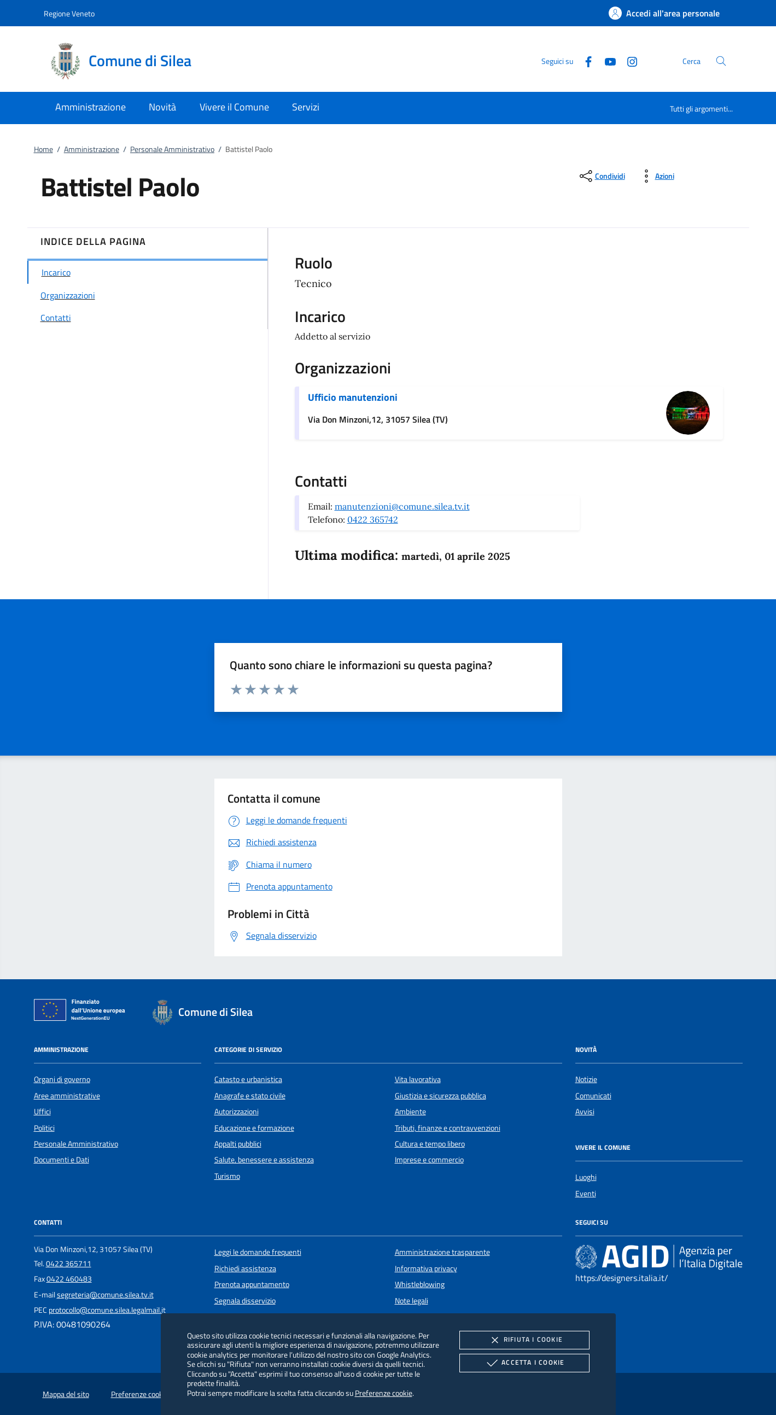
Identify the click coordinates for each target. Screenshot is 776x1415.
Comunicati (593, 1096)
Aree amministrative (67, 1096)
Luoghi (586, 1177)
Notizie (586, 1079)
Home (43, 149)
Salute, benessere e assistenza (264, 1160)
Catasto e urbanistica (248, 1079)
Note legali (411, 1301)
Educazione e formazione (254, 1128)
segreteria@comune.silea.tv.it (105, 1295)
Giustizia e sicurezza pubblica (440, 1096)
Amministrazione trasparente (442, 1252)
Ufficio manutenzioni (353, 397)
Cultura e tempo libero (430, 1144)
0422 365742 (372, 519)
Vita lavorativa (418, 1079)
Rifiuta (524, 1340)
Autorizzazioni (236, 1112)
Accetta (524, 1363)
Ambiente (410, 1112)
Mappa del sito (66, 1394)
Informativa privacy (426, 1268)
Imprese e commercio (429, 1160)
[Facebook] (584, 60)
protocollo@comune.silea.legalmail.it (107, 1310)
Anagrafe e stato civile (249, 1096)
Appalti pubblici (237, 1144)
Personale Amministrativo (172, 149)
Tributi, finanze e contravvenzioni (447, 1128)
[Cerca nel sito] (721, 61)
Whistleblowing (420, 1284)
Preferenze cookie (383, 1393)
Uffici (42, 1112)
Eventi (585, 1194)
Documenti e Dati (61, 1160)
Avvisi (584, 1112)
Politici (44, 1128)
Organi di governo (62, 1079)
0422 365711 (68, 1264)
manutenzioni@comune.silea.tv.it (402, 506)
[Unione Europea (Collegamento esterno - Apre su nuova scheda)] (82, 1012)
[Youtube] (606, 60)
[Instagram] (628, 60)
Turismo (227, 1176)
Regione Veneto (69, 13)
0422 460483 (69, 1279)
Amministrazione (91, 149)
